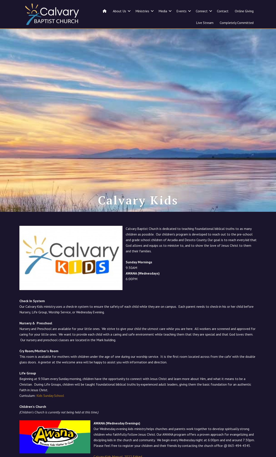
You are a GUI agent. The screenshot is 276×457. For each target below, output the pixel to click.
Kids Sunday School (50, 395)
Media (162, 11)
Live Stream (204, 22)
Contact (223, 11)
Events (181, 11)
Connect (202, 11)
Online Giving (244, 11)
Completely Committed (237, 22)
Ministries (142, 11)
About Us (119, 11)
